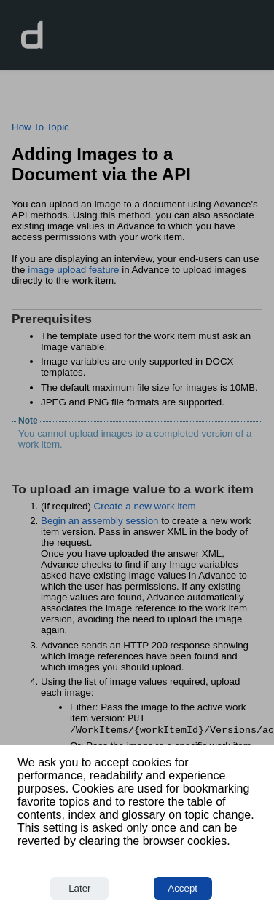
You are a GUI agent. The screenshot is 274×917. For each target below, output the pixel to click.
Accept (182, 888)
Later (79, 888)
